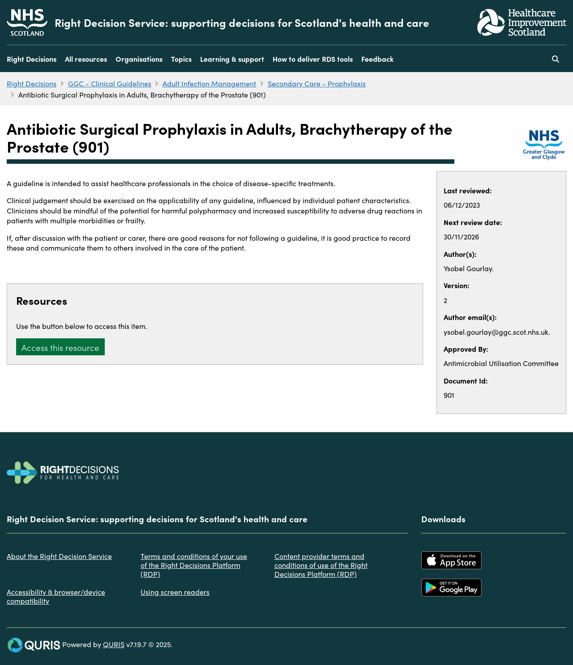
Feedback (377, 58)
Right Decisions (31, 58)
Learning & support (232, 58)
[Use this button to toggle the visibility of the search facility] (555, 58)
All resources (86, 58)
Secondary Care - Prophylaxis (317, 83)
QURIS (113, 644)
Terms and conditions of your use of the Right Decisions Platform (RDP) (194, 564)
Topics (181, 58)
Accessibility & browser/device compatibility (56, 596)
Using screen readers (175, 591)
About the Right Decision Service (59, 555)
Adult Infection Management (209, 83)
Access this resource (60, 347)
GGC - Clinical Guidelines (109, 83)
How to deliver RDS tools (313, 58)
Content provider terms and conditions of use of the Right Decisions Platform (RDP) (321, 564)
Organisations (138, 58)
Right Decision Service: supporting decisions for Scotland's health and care (242, 22)
